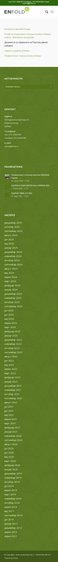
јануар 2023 (11, 335)
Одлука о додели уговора (17, 50)
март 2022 (10, 373)
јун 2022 (9, 360)
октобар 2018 (12, 502)
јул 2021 (9, 406)
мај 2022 (9, 364)
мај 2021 (9, 414)
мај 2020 (9, 456)
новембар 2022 (12, 343)
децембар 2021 (13, 385)
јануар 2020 (11, 469)
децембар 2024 (13, 251)
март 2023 (10, 327)
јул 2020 (9, 448)
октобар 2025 (12, 226)
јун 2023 (9, 314)
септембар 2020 (13, 440)
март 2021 (10, 423)
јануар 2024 (11, 289)
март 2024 (10, 281)
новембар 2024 (12, 256)
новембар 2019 (12, 477)
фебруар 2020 (12, 465)
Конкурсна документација (17, 29)
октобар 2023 (12, 302)
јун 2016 (9, 519)
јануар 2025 (11, 247)
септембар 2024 (13, 264)
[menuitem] (45, 12)
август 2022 (10, 356)
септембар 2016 (13, 515)
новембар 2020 (12, 435)
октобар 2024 (12, 260)
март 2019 (10, 494)
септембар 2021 (13, 398)
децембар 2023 (13, 293)
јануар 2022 (11, 381)
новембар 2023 (12, 297)
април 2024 (10, 277)
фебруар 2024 (12, 285)
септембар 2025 (13, 231)
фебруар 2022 (12, 377)
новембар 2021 (12, 389)
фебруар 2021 (12, 427)
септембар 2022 (13, 352)
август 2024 (10, 268)
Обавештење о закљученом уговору (22, 55)
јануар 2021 (11, 431)
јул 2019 (9, 486)
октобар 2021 (12, 394)
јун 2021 (9, 410)
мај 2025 (9, 243)
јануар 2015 (11, 523)
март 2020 (10, 460)
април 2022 (10, 368)
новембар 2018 (12, 498)
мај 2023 (9, 318)
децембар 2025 (13, 222)
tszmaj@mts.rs (11, 146)
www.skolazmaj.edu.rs (25, 554)
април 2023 (10, 323)
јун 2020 (9, 452)
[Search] (45, 12)
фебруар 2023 (12, 331)
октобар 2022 (12, 348)
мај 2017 (9, 511)
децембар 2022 (13, 339)
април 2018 (10, 506)
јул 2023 (9, 310)
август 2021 (10, 402)
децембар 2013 (13, 527)
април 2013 (10, 532)
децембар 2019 (13, 473)
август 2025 (10, 235)
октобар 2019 (12, 481)
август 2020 (10, 444)
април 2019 (10, 490)
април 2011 (10, 536)
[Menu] (52, 11)
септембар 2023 (13, 306)
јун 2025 (9, 239)
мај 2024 (9, 272)
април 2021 (10, 419)
